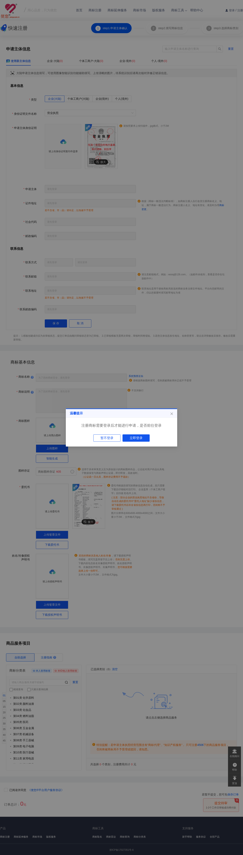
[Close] (171, 413)
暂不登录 (106, 438)
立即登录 (136, 438)
